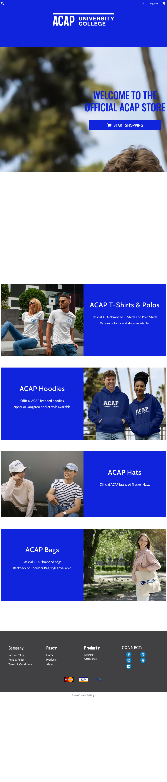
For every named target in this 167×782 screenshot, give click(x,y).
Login (142, 3)
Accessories (90, 658)
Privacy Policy (16, 659)
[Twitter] (143, 654)
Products (51, 659)
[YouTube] (143, 660)
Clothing (88, 654)
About (50, 664)
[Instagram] (128, 660)
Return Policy (16, 655)
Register (153, 3)
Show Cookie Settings (83, 695)
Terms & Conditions (20, 664)
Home (50, 655)
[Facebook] (128, 654)
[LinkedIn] (128, 666)
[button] (2, 3)
